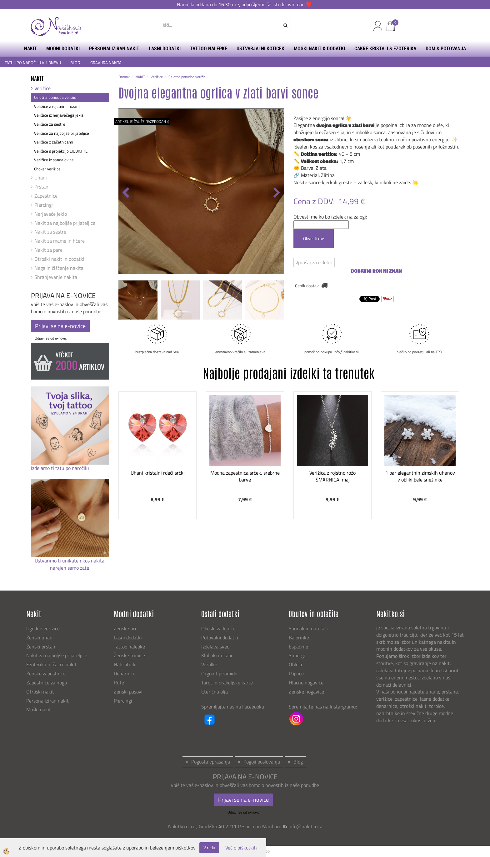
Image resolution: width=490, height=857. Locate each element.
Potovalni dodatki (219, 637)
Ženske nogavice (306, 691)
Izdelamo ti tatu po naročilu (60, 468)
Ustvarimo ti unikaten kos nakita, (70, 560)
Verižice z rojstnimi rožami (57, 106)
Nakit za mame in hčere (59, 240)
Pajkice (296, 673)
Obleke (296, 664)
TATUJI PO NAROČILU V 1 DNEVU (33, 63)
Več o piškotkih (241, 847)
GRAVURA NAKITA (106, 63)
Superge (297, 655)
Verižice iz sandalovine (54, 160)
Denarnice (124, 673)
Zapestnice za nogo (47, 682)
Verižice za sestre (49, 124)
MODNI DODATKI (63, 49)
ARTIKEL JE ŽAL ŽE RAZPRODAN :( (142, 121)
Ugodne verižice (43, 628)
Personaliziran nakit (47, 700)
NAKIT (30, 49)
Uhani (40, 177)
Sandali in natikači (309, 628)
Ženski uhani (40, 637)
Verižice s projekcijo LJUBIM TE (61, 151)
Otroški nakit (40, 691)
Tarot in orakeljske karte (227, 682)
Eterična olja (214, 691)
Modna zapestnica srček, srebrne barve (245, 476)
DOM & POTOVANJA (446, 49)
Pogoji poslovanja (261, 761)
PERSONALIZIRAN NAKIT (114, 49)
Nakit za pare (48, 250)
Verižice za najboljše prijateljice (61, 133)
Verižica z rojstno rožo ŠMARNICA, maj (332, 476)
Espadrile (298, 646)
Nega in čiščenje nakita (58, 268)
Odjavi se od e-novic (51, 338)
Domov (124, 77)
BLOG (75, 63)
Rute (119, 682)
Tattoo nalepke (129, 646)
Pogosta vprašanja (210, 761)
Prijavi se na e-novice (60, 326)
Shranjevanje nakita (55, 277)
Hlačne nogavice (306, 682)
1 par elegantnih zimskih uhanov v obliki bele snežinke (420, 476)
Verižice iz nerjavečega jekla (58, 115)
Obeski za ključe (218, 628)
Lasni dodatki (128, 637)
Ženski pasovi (129, 691)
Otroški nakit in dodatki (59, 259)
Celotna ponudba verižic (55, 97)
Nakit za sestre (50, 231)
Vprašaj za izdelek (314, 262)
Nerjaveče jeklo (50, 214)
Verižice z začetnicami (53, 142)
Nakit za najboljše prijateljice (64, 223)
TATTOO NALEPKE (208, 49)
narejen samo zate (70, 568)
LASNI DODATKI (165, 49)
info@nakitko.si (305, 826)
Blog (298, 761)
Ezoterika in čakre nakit (52, 664)
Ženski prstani (42, 646)
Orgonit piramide (219, 673)
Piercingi (43, 205)
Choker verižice (47, 169)
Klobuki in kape (217, 655)
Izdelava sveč (215, 646)
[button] (276, 193)
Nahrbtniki (125, 664)
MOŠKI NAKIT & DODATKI (319, 49)
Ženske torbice (129, 655)
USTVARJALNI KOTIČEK (260, 49)
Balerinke (299, 637)
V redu (209, 847)
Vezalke (209, 664)
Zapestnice (46, 195)
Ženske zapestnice (46, 673)
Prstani (42, 186)
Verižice (42, 88)
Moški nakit (39, 709)
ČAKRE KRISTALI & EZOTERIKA (385, 49)
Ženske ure (126, 628)
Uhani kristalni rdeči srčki (158, 472)
